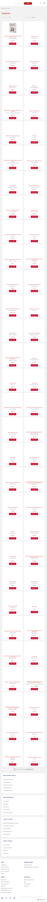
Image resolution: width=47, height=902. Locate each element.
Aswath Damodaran (34, 87)
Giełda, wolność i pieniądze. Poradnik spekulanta (34, 732)
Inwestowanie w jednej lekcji (34, 457)
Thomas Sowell (13, 558)
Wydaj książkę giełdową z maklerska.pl (31, 867)
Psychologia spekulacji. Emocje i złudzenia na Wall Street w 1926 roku (12, 37)
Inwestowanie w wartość (8, 790)
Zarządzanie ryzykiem (7, 787)
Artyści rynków (34, 606)
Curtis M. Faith (34, 38)
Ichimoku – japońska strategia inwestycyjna (12, 681)
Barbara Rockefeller (34, 334)
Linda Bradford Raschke (12, 187)
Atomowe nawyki (13, 383)
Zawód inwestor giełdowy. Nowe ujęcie (12, 308)
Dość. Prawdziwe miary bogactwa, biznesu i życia (34, 507)
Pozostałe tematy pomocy (6, 892)
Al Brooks (34, 236)
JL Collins (34, 261)
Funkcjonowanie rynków (7, 812)
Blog (25, 881)
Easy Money (13, 531)
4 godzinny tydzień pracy (12, 85)
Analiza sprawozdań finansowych (13, 284)
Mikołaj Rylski (34, 558)
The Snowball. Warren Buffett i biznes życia (12, 61)
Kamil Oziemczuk (12, 683)
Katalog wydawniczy (5, 867)
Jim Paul (34, 758)
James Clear (12, 384)
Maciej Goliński (13, 261)
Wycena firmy (34, 85)
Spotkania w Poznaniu (5, 869)
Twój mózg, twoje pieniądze (34, 61)
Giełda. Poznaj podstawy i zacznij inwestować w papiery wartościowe (12, 656)
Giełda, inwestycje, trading (12, 606)
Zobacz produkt (12, 43)
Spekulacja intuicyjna (34, 36)
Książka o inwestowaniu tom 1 (34, 707)
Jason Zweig (34, 63)
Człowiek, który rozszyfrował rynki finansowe (34, 407)
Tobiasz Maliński (12, 632)
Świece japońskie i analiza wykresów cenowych (12, 234)
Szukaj (27, 3)
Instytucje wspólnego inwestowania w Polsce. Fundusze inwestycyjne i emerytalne (34, 682)
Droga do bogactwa (7, 828)
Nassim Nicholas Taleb (34, 359)
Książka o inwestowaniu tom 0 (34, 110)
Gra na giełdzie (34, 656)
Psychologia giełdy (34, 210)
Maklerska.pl (6, 2)
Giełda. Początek (13, 457)
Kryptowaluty (5, 804)
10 (23, 769)
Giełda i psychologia (34, 581)
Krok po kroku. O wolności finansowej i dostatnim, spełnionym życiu (34, 259)
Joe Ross (34, 137)
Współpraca (26, 886)
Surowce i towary (6, 809)
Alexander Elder (12, 310)
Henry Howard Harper (12, 38)
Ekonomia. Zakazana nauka (12, 432)
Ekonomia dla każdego (13, 556)
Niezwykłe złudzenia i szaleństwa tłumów (12, 482)
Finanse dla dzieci (6, 834)
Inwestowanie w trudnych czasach (13, 732)
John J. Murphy (13, 137)
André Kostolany (34, 211)
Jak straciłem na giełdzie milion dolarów (34, 757)
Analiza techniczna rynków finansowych (13, 135)
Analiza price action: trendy (34, 308)
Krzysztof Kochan (12, 658)
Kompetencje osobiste (7, 847)
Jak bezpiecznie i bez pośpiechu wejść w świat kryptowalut (13, 757)
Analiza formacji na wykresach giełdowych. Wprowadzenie (12, 358)
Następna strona (29, 769)
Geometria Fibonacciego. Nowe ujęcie (34, 284)
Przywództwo (6, 853)
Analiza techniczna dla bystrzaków (34, 333)
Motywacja (5, 850)
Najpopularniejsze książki (29, 879)
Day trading (34, 135)
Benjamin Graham (12, 709)
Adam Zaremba (34, 633)
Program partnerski (28, 864)
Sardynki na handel (12, 185)
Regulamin (3, 886)
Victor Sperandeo (12, 211)
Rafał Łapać (12, 759)
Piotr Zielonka (34, 583)
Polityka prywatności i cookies (6, 888)
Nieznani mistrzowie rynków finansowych (34, 160)
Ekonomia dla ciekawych (34, 531)
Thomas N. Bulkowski (13, 360)
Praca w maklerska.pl (5, 871)
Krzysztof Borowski (13, 334)
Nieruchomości (6, 806)
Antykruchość (34, 358)
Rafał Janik (34, 112)
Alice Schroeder (12, 63)
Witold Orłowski (34, 533)
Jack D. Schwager (34, 162)
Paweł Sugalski (13, 583)
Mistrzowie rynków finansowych (34, 185)
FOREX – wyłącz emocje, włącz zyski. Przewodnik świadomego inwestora (34, 557)
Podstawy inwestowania (8, 779)
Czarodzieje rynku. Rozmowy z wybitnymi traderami (13, 407)
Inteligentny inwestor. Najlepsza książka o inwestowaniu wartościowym (12, 707)
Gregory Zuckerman (34, 409)
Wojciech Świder (12, 434)
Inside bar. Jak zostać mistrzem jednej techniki (13, 259)
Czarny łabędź (34, 383)
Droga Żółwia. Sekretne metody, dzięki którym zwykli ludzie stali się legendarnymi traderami (34, 482)
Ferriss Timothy (12, 87)
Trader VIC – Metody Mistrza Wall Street (12, 210)
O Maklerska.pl (4, 864)
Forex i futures (6, 801)
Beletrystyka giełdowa (7, 831)
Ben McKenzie (12, 533)
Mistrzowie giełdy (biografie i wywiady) (10, 823)
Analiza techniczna (12, 333)
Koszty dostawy (4, 879)
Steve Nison (12, 236)
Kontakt (2, 873)
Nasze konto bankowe (5, 881)
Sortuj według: (28, 17)
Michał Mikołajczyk (34, 434)
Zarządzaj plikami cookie (6, 890)
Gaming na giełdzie (12, 581)
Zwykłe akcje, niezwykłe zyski (12, 507)
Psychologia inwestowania (8, 825)
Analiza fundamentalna (7, 785)
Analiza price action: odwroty (34, 234)
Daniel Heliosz (12, 607)
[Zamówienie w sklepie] (38, 17)
